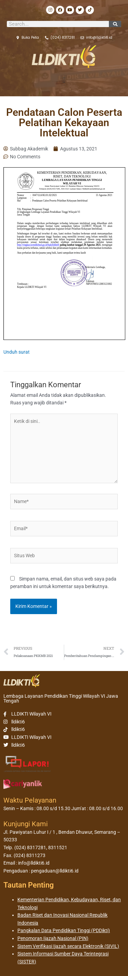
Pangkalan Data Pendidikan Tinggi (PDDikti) (63, 930)
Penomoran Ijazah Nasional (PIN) (52, 938)
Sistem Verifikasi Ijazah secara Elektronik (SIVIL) (68, 946)
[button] (64, 80)
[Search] (115, 24)
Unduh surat (16, 352)
